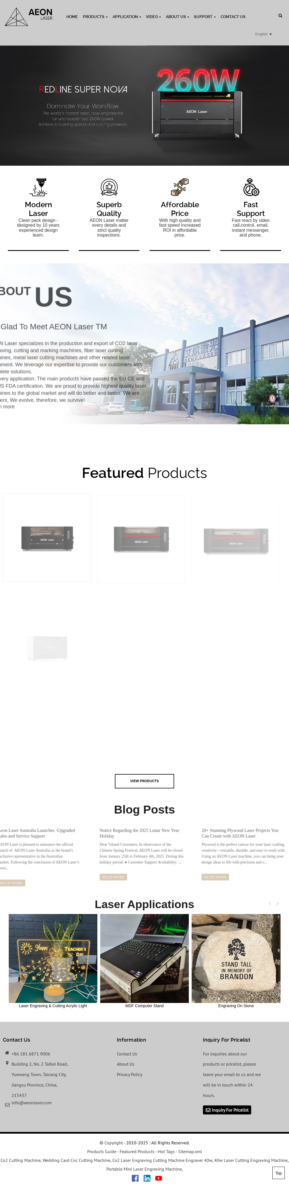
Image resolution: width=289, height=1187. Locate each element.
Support (205, 16)
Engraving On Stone (236, 961)
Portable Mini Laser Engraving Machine (144, 1169)
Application (127, 16)
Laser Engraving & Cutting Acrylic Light (53, 961)
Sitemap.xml (190, 1151)
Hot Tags (166, 1151)
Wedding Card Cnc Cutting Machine (76, 1160)
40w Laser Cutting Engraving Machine (251, 1160)
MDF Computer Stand (144, 961)
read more (103, 877)
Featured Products (137, 1151)
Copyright (113, 1143)
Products (95, 16)
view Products (144, 781)
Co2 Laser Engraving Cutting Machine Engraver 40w (162, 1160)
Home (72, 16)
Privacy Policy (129, 1074)
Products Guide (101, 1151)
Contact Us (233, 16)
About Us (177, 16)
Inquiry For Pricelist (230, 1110)
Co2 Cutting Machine (21, 1160)
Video (153, 16)
